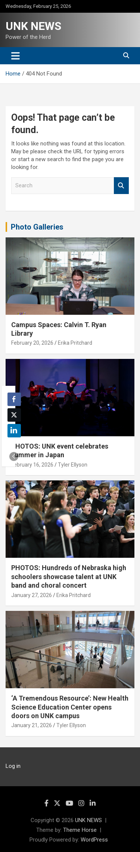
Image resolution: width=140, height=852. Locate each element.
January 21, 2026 (31, 725)
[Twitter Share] (14, 415)
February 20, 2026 (32, 343)
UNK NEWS (33, 26)
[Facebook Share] (14, 399)
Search (121, 185)
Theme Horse (80, 830)
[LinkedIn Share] (14, 430)
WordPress (94, 839)
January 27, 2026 (31, 595)
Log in (13, 766)
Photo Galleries (37, 226)
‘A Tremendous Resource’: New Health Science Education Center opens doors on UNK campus (69, 707)
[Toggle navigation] (15, 55)
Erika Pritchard (75, 343)
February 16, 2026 (32, 465)
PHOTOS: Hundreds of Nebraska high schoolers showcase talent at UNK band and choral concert (68, 576)
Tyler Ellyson (72, 465)
